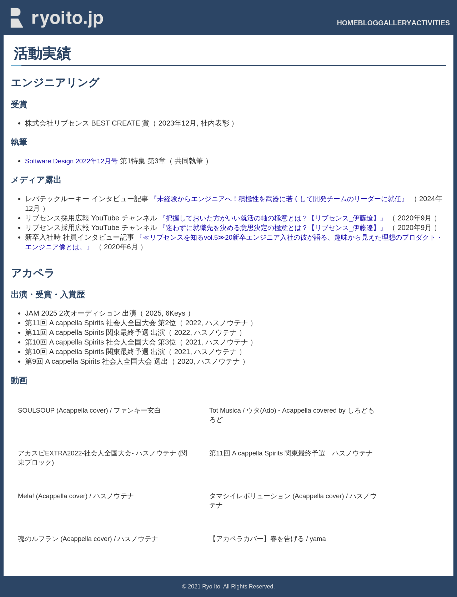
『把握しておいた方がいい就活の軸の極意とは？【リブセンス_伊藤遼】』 (278, 214)
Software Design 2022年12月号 (75, 157)
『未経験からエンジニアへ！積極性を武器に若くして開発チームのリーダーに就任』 (286, 195)
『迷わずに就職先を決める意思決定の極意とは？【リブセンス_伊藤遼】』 (278, 234)
